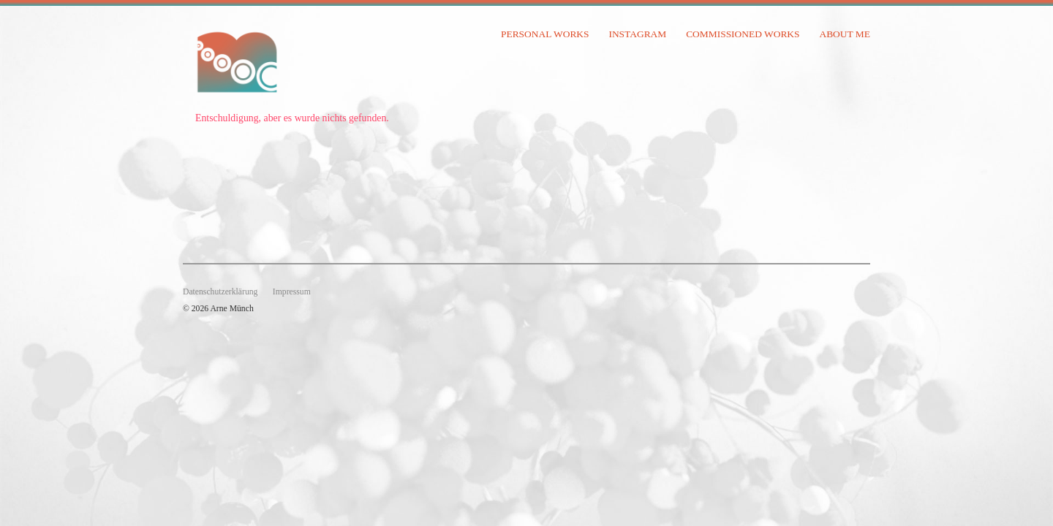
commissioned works (742, 34)
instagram (637, 34)
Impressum (292, 292)
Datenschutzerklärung (220, 292)
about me (844, 34)
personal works (545, 34)
